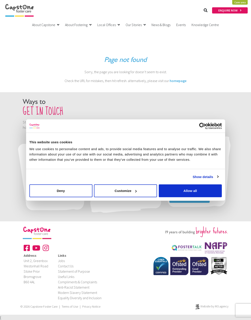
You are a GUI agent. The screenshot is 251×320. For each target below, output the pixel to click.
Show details (203, 176)
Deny (61, 191)
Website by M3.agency (211, 306)
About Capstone (45, 25)
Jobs (61, 261)
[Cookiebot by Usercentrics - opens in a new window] (202, 126)
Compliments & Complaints (77, 282)
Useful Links (66, 276)
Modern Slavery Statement (77, 292)
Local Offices (108, 25)
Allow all (190, 191)
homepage (178, 81)
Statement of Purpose (74, 271)
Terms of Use (70, 307)
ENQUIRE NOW (229, 10)
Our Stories (136, 25)
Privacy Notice (91, 307)
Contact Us (65, 266)
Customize (126, 191)
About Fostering (78, 25)
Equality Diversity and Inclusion (80, 298)
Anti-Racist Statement (73, 287)
